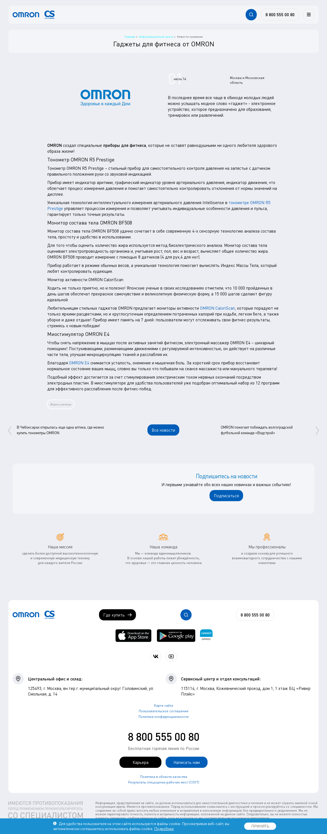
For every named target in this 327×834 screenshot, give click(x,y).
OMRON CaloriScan (217, 307)
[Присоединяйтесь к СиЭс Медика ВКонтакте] (155, 656)
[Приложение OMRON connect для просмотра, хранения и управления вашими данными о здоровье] (206, 635)
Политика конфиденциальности (163, 716)
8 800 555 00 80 (163, 736)
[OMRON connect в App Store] (133, 635)
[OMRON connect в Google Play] (176, 635)
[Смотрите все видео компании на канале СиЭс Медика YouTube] (171, 656)
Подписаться (226, 495)
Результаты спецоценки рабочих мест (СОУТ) (163, 782)
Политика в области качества (163, 777)
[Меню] (308, 14)
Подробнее (164, 828)
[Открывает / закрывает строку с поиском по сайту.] (251, 14)
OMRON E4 (79, 362)
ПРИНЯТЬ (260, 826)
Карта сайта (163, 705)
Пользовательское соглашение (164, 711)
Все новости (163, 429)
